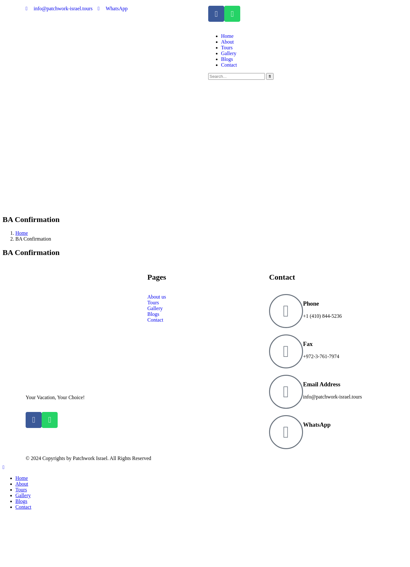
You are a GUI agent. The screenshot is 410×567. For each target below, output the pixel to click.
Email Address (321, 384)
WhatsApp (317, 424)
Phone (311, 303)
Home (21, 233)
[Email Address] (286, 392)
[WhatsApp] (286, 432)
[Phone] (286, 311)
